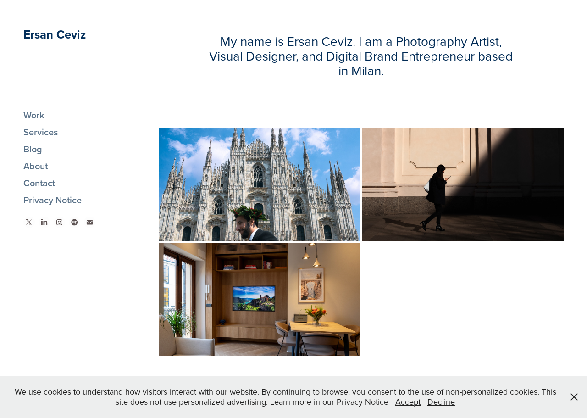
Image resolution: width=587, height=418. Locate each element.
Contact (39, 182)
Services (40, 132)
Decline (441, 401)
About (35, 166)
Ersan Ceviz (54, 34)
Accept (408, 401)
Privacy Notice (52, 199)
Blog (32, 149)
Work (33, 115)
